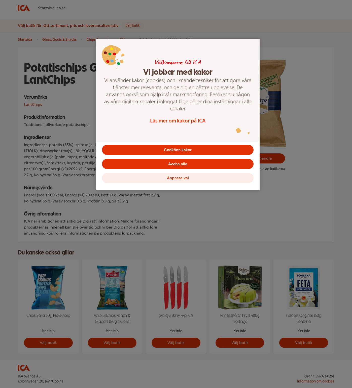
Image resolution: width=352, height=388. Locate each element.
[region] (178, 114)
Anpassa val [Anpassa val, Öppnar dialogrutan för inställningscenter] (178, 178)
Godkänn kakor (178, 149)
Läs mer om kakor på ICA (178, 121)
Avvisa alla (177, 163)
